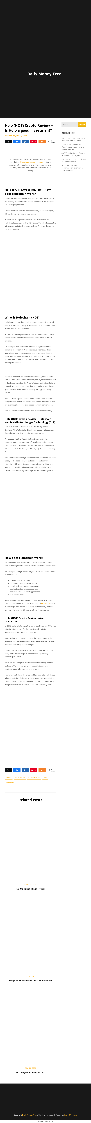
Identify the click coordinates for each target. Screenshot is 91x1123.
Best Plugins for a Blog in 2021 (30, 1072)
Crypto (8, 777)
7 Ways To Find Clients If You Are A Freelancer (30, 980)
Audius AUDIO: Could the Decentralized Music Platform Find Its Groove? (72, 147)
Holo (45, 777)
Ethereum (45, 603)
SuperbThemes (70, 1115)
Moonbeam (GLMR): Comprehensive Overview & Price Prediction (72, 167)
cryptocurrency (34, 777)
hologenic (10, 782)
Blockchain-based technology (33, 162)
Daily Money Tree (44, 73)
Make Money (20, 777)
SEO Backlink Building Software (30, 889)
